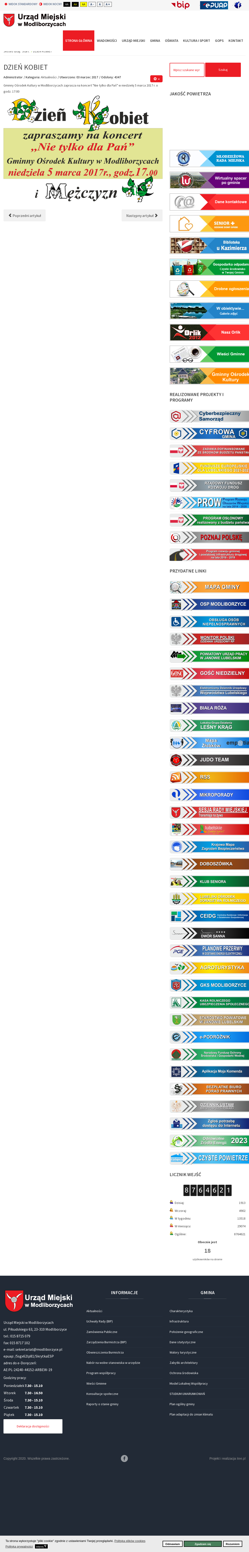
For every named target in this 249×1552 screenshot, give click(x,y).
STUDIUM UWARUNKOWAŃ (187, 1481)
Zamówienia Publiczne (101, 1419)
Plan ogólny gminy (182, 1491)
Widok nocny (50, 4)
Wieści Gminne (96, 1471)
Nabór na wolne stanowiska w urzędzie (113, 1450)
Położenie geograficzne (186, 1419)
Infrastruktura (179, 1409)
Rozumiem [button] (232, 1543)
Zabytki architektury (184, 1450)
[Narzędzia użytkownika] (156, 166)
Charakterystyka (181, 1399)
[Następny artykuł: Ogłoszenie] (142, 303)
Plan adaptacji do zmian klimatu (191, 1502)
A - (92, 4)
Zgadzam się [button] (203, 1543)
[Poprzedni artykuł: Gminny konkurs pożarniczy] (24, 303)
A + (108, 4)
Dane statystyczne (183, 1429)
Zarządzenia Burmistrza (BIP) (106, 1429)
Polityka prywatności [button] (19, 1546)
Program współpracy (101, 1460)
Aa (66, 4)
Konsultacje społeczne (102, 1481)
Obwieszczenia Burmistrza (105, 1440)
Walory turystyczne (183, 1440)
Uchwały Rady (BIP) (99, 1409)
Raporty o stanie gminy (102, 1491)
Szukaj (223, 157)
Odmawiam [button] (172, 1543)
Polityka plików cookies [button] (129, 1541)
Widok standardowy (21, 4)
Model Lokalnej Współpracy (189, 1471)
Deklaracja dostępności (33, 1514)
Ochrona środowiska (184, 1460)
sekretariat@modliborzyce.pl (38, 1437)
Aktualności (49, 164)
